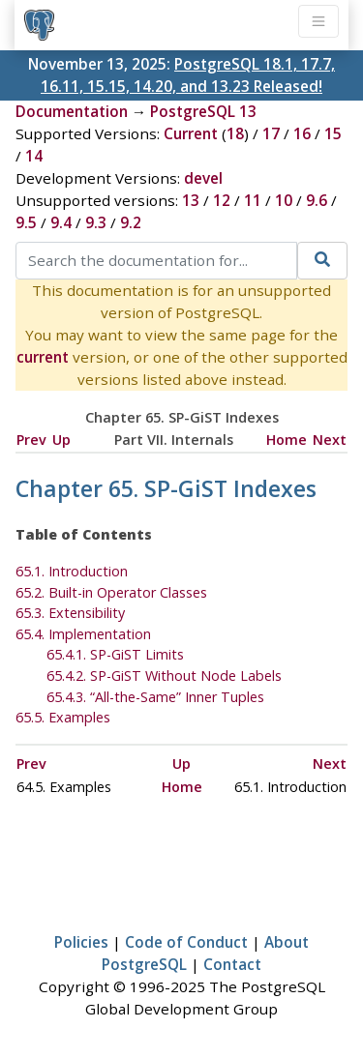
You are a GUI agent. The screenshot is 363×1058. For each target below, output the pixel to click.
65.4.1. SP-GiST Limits (115, 654)
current (42, 357)
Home (286, 439)
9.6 (316, 200)
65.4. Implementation (83, 634)
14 (34, 155)
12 (221, 200)
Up (61, 439)
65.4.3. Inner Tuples (155, 697)
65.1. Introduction (71, 571)
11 (252, 200)
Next (330, 439)
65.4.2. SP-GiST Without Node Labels (164, 675)
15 (333, 133)
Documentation (71, 111)
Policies (81, 942)
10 (283, 200)
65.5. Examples (62, 717)
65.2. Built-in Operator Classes (111, 592)
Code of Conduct (186, 942)
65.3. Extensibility (70, 612)
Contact (232, 964)
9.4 (61, 222)
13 (190, 200)
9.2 (130, 222)
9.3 (95, 222)
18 (235, 133)
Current (191, 133)
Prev (31, 439)
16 (302, 133)
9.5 (26, 222)
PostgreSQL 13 (203, 111)
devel (203, 178)
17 (271, 133)
